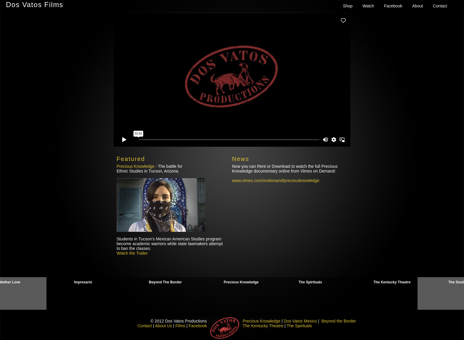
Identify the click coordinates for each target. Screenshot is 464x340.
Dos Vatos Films (34, 5)
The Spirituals (299, 325)
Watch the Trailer (132, 253)
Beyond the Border (338, 321)
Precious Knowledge (135, 166)
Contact (440, 6)
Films (180, 325)
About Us (163, 325)
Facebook (393, 6)
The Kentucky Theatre (263, 325)
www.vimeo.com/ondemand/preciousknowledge (275, 180)
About (417, 6)
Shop (348, 6)
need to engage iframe (232, 80)
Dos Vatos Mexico (300, 321)
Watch (368, 6)
